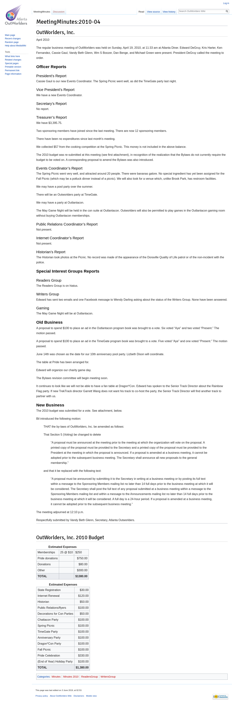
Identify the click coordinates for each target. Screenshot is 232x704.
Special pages (11, 63)
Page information (13, 74)
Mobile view (91, 696)
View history (169, 11)
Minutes (56, 676)
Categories (43, 676)
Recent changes (13, 38)
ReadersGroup (89, 676)
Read (141, 11)
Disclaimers (79, 696)
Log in (226, 3)
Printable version (13, 67)
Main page (10, 35)
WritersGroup (108, 676)
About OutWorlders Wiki (61, 696)
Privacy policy (42, 696)
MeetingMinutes (42, 11)
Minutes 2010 (70, 676)
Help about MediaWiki (15, 45)
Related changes (13, 60)
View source (153, 11)
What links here (12, 56)
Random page (11, 42)
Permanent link (12, 70)
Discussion (59, 11)
